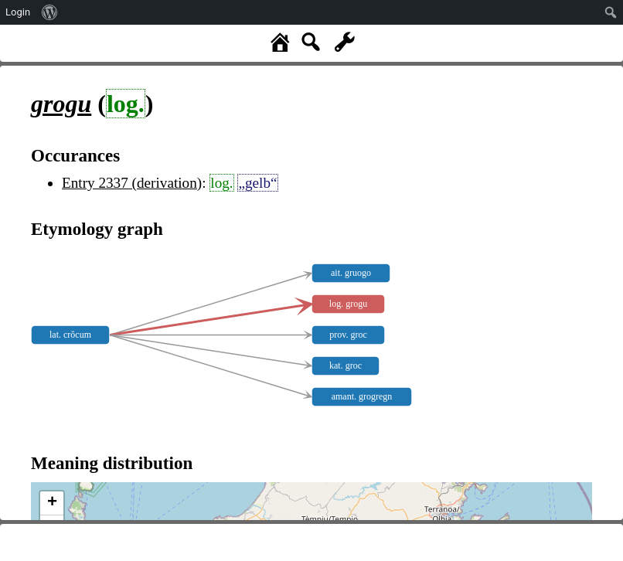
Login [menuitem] (17, 12)
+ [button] (52, 503)
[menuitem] (49, 12)
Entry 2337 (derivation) (132, 183)
